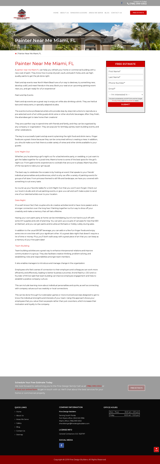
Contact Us (20, 431)
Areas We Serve (22, 419)
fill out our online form (26, 389)
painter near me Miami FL (28, 70)
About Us (20, 416)
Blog (18, 427)
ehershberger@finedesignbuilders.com (74, 424)
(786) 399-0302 (138, 3)
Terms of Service (129, 100)
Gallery (19, 423)
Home (18, 412)
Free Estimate (137, 388)
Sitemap (19, 435)
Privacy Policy (116, 100)
